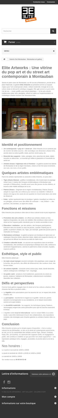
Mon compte (8, 396)
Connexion (51, 2)
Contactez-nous (39, 2)
